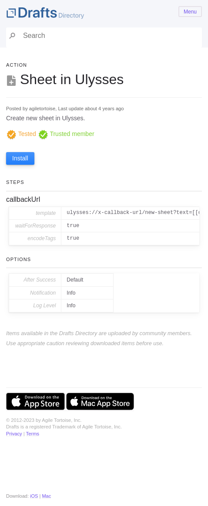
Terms (32, 433)
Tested (21, 133)
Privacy (14, 433)
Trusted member (66, 133)
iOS (34, 496)
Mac (46, 496)
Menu (190, 12)
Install (20, 158)
